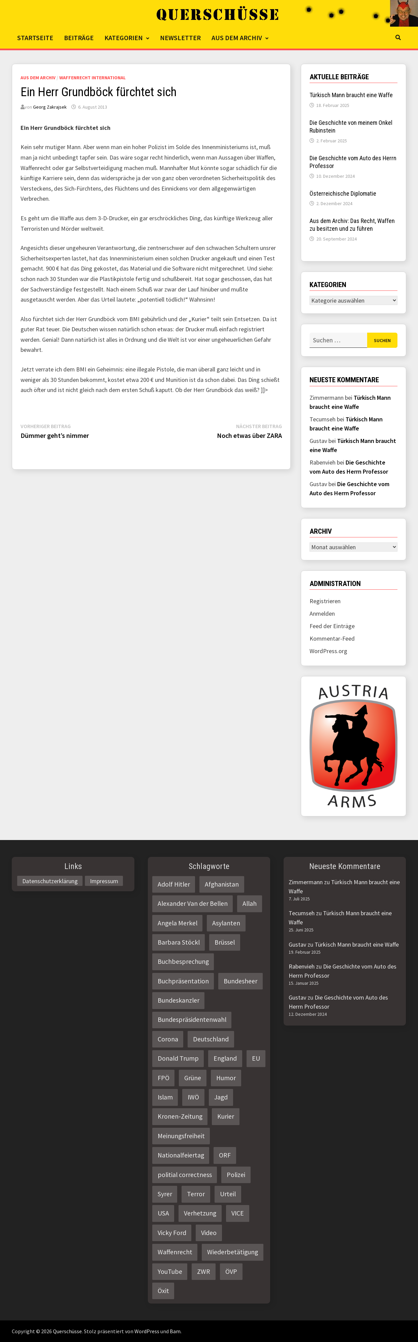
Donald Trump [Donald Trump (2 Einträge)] (178, 1058)
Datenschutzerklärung (50, 881)
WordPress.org (328, 651)
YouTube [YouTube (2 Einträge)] (170, 1271)
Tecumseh (302, 913)
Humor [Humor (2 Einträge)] (226, 1078)
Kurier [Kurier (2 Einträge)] (225, 1116)
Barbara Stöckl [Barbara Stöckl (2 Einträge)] (179, 942)
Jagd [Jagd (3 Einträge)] (221, 1097)
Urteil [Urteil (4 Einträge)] (228, 1194)
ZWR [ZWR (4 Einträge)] (203, 1271)
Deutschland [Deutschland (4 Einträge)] (211, 1039)
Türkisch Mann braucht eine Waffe (351, 95)
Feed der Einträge (332, 626)
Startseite (35, 37)
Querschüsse (67, 1331)
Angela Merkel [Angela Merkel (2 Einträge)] (177, 923)
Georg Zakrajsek (50, 107)
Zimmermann (306, 882)
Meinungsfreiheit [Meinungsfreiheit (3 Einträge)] (181, 1136)
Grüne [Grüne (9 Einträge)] (192, 1078)
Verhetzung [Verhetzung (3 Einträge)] (200, 1213)
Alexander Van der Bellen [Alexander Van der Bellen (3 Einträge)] (193, 903)
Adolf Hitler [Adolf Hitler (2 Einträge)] (174, 884)
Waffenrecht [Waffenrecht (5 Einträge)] (175, 1252)
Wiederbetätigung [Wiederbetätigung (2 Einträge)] (232, 1252)
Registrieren (325, 601)
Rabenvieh (302, 966)
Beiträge (79, 37)
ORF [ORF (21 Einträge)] (225, 1155)
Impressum (104, 881)
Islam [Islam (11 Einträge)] (165, 1097)
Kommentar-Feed (332, 638)
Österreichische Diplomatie (343, 193)
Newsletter (180, 37)
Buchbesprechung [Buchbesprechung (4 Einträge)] (183, 961)
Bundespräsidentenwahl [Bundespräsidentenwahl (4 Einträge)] (192, 1019)
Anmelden (322, 613)
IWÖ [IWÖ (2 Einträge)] (193, 1097)
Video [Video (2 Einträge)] (209, 1233)
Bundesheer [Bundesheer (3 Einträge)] (240, 981)
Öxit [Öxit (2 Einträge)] (163, 1291)
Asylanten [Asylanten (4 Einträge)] (226, 923)
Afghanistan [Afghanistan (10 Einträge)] (222, 884)
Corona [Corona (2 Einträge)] (168, 1039)
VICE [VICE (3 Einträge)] (237, 1213)
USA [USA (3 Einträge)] (163, 1213)
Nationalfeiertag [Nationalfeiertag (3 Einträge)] (181, 1155)
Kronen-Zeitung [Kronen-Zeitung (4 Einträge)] (180, 1116)
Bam (175, 1331)
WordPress (146, 1331)
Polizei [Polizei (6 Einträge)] (236, 1175)
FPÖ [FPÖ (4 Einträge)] (163, 1078)
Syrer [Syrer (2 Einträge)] (165, 1194)
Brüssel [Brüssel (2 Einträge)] (225, 942)
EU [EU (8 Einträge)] (256, 1058)
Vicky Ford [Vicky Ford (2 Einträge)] (172, 1233)
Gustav (297, 944)
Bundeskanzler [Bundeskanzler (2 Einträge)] (178, 1000)
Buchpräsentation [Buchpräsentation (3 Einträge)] (183, 981)
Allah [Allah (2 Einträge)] (250, 903)
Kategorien (123, 37)
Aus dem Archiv (237, 37)
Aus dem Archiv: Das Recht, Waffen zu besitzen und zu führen (352, 224)
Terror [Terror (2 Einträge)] (196, 1194)
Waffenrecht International (92, 78)
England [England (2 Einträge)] (225, 1058)
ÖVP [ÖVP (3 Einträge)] (231, 1271)
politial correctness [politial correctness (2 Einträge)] (185, 1175)
